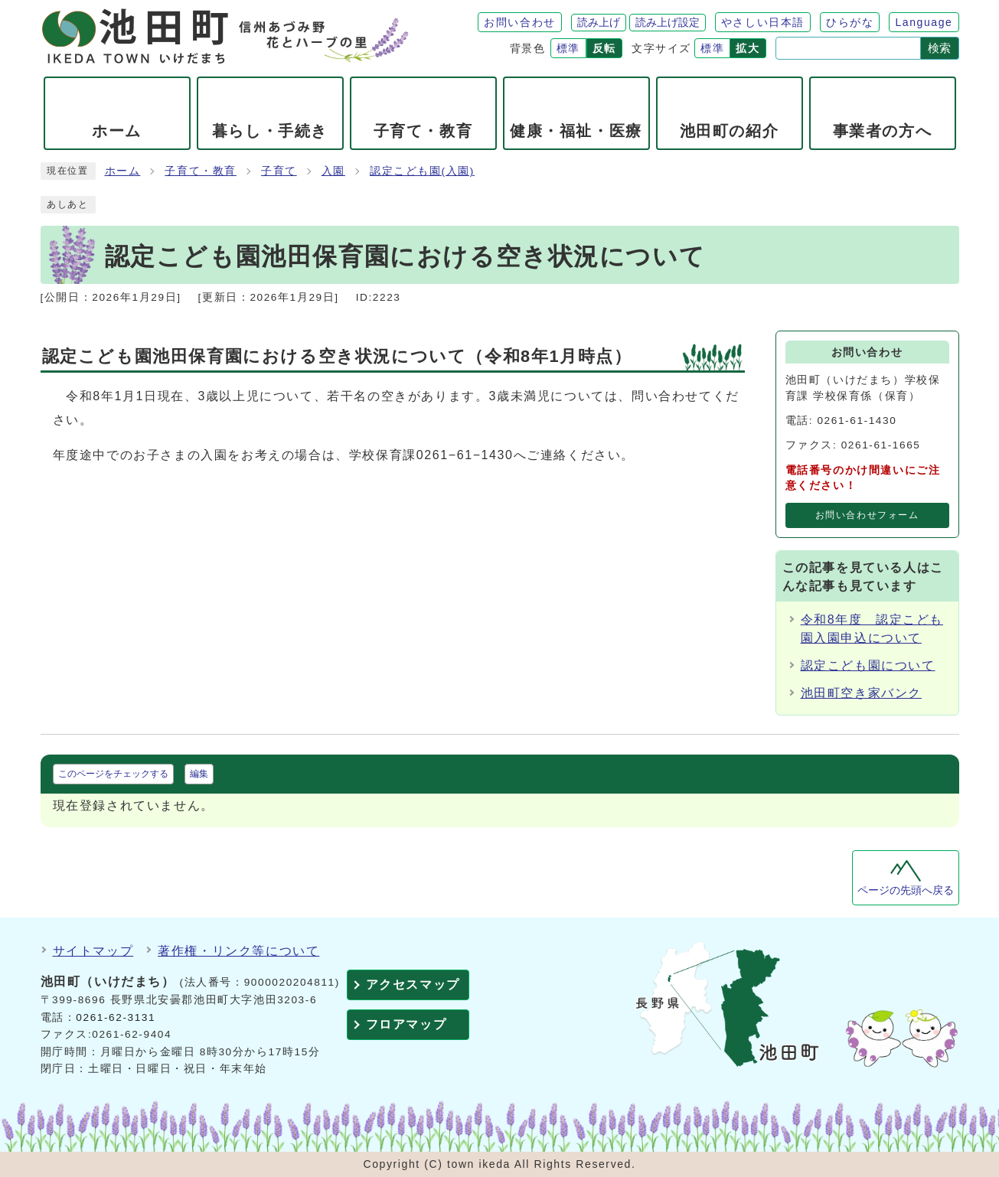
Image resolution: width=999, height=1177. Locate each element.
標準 (568, 48)
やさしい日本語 (763, 22)
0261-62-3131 (115, 1017)
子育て (279, 171)
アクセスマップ (413, 984)
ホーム (123, 171)
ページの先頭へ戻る (905, 890)
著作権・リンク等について (238, 950)
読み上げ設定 (667, 22)
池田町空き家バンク (861, 692)
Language (923, 22)
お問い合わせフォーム (867, 515)
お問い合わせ (520, 22)
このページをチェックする (113, 773)
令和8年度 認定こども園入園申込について (872, 628)
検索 (939, 47)
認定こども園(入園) (422, 171)
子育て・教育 (201, 171)
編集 (199, 773)
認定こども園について (868, 665)
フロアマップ (406, 1024)
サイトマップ (93, 950)
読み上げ (598, 22)
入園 (333, 171)
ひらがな (849, 22)
